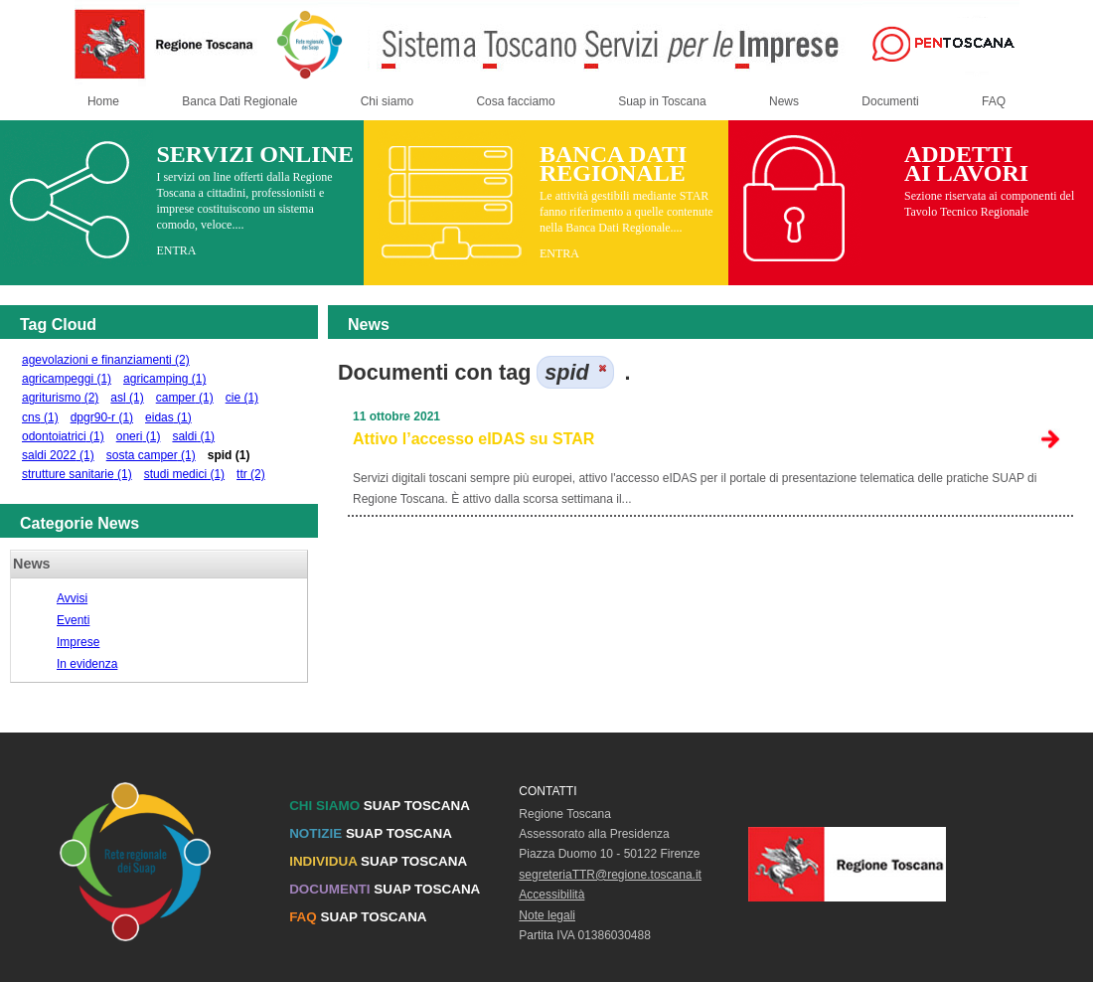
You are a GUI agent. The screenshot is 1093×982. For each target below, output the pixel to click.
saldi (193, 436)
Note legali (547, 915)
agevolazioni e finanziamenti (106, 360)
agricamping (164, 379)
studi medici (184, 474)
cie (242, 398)
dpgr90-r (102, 417)
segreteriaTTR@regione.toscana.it (610, 875)
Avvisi (72, 598)
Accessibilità (551, 894)
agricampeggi (66, 379)
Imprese (78, 642)
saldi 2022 (58, 455)
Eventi (73, 620)
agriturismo (60, 398)
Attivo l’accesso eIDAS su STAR (473, 438)
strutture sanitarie (77, 474)
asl (126, 398)
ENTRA (176, 250)
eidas (168, 417)
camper (185, 398)
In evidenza (87, 664)
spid (229, 455)
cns (40, 417)
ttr (250, 474)
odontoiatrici (63, 436)
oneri (138, 436)
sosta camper (151, 455)
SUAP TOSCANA (379, 805)
